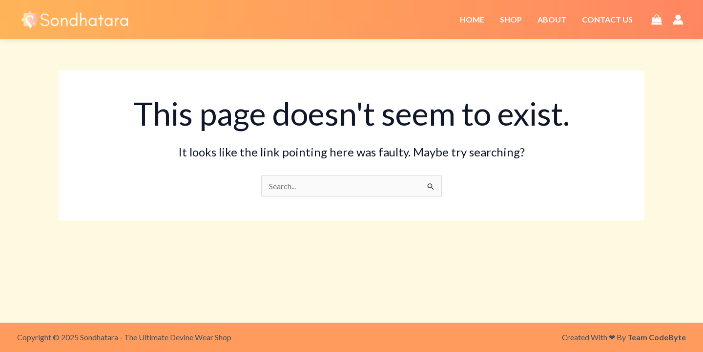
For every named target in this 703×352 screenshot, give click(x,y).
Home (472, 19)
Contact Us (607, 19)
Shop (511, 19)
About (552, 19)
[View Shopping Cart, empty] (656, 19)
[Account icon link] (678, 19)
